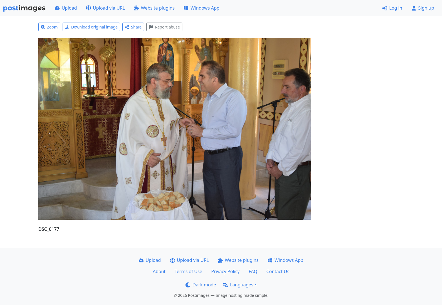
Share (133, 27)
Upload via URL (105, 8)
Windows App (201, 8)
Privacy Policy (225, 271)
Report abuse (164, 27)
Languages (238, 285)
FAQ (253, 271)
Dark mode (200, 285)
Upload (66, 8)
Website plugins (154, 8)
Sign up (422, 8)
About (159, 271)
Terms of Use (188, 271)
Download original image (91, 27)
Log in (392, 8)
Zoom (49, 27)
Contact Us (277, 271)
